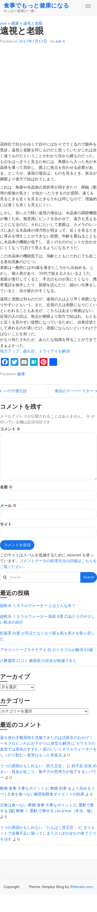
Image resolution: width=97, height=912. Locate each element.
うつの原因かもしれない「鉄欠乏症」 (33, 766)
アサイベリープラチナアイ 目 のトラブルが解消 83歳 (46, 650)
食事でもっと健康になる (36, 5)
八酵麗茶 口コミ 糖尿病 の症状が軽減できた (38, 660)
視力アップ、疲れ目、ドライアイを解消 (35, 351)
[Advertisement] (46, 94)
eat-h (60, 41)
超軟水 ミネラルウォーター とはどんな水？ (37, 605)
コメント (10, 429)
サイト (6, 524)
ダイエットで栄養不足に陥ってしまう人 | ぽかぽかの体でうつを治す (48, 833)
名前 (6, 487)
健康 (21, 374)
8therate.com (81, 887)
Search (88, 577)
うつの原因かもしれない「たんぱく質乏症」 (38, 827)
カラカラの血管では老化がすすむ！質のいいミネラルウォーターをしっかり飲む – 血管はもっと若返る (48, 749)
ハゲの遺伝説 (15, 391)
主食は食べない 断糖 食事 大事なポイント (36, 805)
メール (8, 505)
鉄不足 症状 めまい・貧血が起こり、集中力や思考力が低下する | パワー (48, 771)
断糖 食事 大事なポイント (22, 788)
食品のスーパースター (74, 391)
